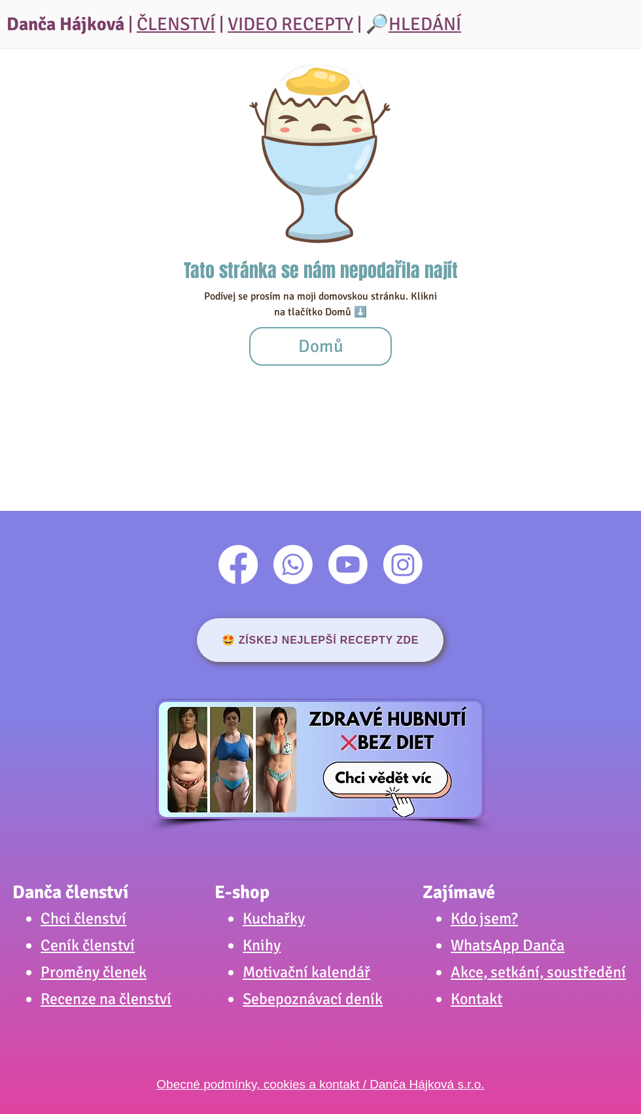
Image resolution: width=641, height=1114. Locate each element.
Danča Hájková (65, 24)
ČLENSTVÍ (176, 24)
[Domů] (320, 346)
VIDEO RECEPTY (290, 24)
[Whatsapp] (293, 564)
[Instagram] (403, 564)
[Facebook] (238, 564)
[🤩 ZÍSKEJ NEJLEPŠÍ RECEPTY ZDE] (320, 640)
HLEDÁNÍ (425, 24)
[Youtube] (348, 564)
